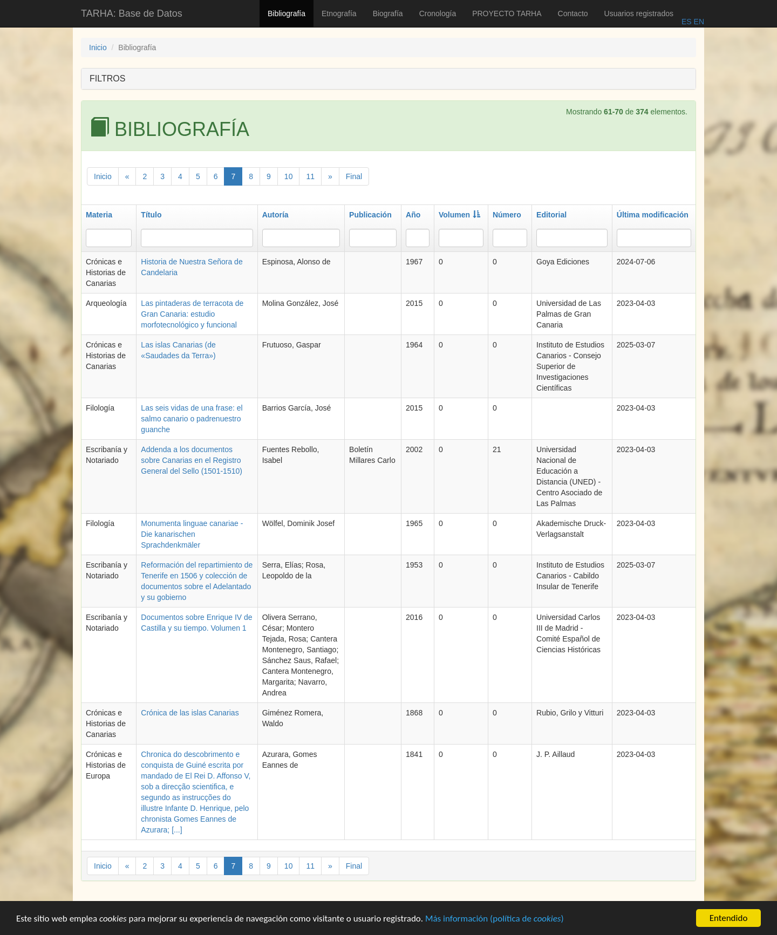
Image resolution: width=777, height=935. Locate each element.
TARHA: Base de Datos (131, 13)
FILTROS (107, 78)
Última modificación (653, 214)
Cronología (437, 13)
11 (310, 176)
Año (413, 214)
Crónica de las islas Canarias (189, 712)
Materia (99, 214)
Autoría (275, 214)
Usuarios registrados (638, 13)
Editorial (551, 214)
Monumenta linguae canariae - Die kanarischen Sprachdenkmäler (192, 534)
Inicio (98, 47)
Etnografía (339, 13)
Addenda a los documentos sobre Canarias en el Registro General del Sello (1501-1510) (191, 460)
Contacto (573, 13)
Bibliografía (286, 13)
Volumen (459, 214)
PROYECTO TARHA (506, 13)
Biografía (388, 13)
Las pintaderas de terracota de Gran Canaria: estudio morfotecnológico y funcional (192, 314)
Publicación (370, 214)
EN (698, 21)
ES (686, 21)
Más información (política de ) (494, 919)
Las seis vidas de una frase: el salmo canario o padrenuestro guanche (191, 419)
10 (288, 176)
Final (354, 176)
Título (151, 214)
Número (507, 214)
